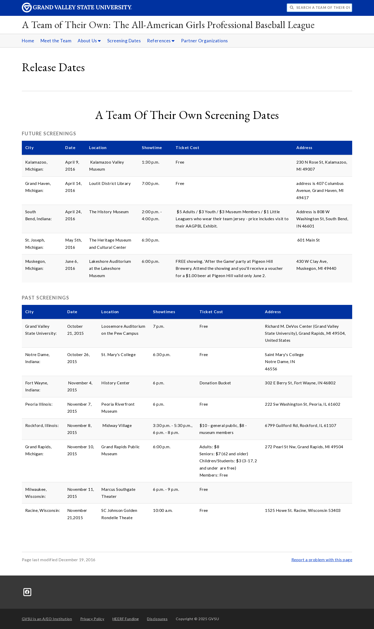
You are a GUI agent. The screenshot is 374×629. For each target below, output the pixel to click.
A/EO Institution (47, 619)
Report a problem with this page (321, 559)
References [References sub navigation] (161, 40)
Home (28, 40)
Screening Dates (124, 40)
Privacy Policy (92, 619)
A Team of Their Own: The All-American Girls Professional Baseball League (168, 24)
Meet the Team (56, 40)
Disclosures (157, 619)
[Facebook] (27, 591)
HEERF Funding (125, 619)
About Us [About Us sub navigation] (89, 40)
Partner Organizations (204, 40)
